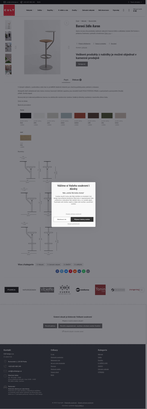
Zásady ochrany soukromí (73, 214)
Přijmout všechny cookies (82, 219)
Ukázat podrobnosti (74, 224)
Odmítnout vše (61, 219)
